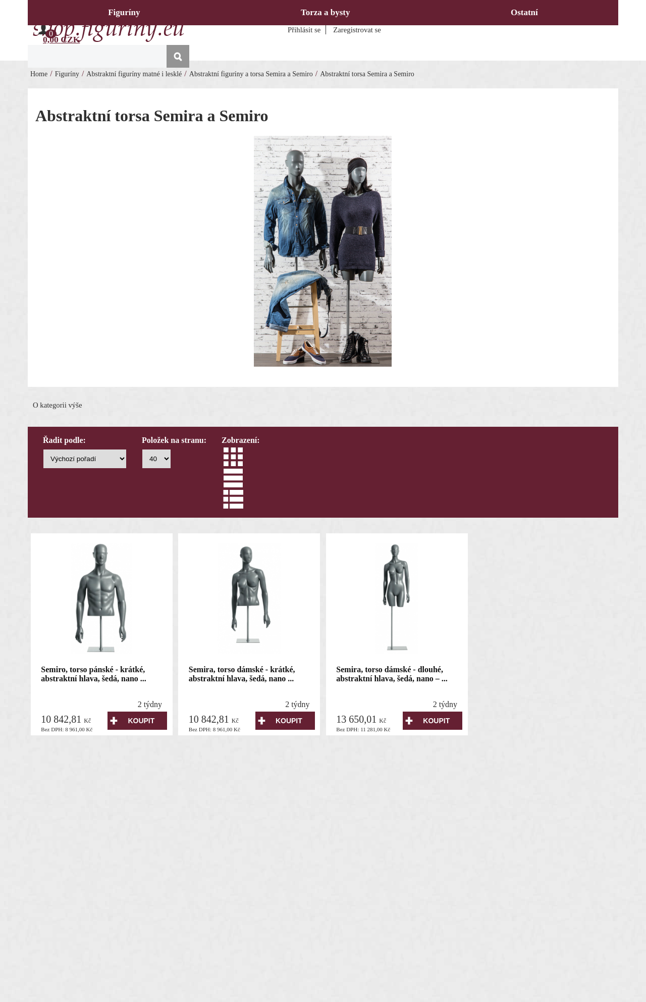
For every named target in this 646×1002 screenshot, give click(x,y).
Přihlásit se (304, 30)
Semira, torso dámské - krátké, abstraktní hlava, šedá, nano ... (242, 674)
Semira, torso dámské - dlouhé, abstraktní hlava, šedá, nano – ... (392, 674)
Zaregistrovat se (357, 30)
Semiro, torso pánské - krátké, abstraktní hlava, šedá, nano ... (93, 674)
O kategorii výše (57, 405)
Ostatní (524, 12)
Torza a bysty (325, 12)
